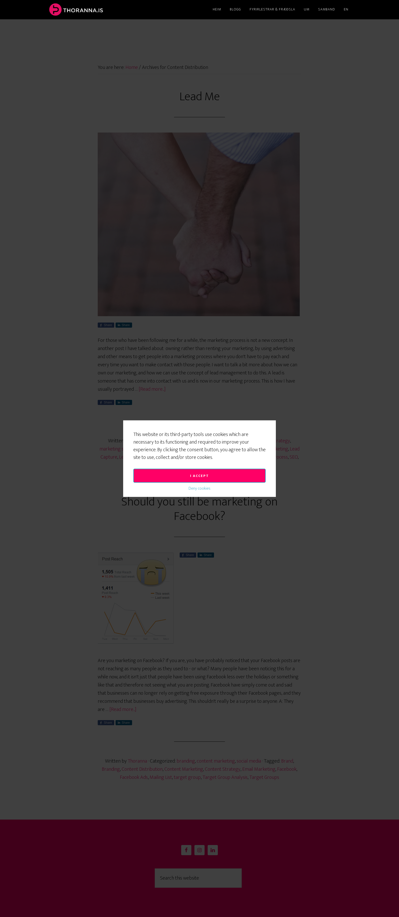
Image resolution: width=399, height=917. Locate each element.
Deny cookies (199, 427)
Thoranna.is (92, 9)
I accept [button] (199, 414)
